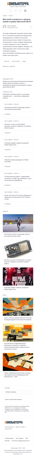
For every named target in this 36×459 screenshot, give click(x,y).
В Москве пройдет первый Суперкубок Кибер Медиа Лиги (16, 144)
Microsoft (6, 61)
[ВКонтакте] (6, 433)
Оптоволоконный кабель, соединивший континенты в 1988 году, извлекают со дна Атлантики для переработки (17, 178)
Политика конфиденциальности (21, 440)
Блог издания (19, 438)
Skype (24, 61)
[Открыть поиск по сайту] (20, 10)
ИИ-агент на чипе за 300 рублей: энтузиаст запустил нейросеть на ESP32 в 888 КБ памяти (17, 126)
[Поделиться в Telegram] (7, 69)
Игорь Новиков (11, 26)
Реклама (7, 440)
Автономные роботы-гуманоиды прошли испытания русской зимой (17, 108)
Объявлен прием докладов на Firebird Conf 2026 (16, 160)
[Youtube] (9, 433)
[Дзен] (16, 433)
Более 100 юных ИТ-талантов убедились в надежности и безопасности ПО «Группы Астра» (17, 197)
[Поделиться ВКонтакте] (4, 69)
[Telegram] (12, 433)
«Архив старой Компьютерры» (13, 399)
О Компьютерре (9, 438)
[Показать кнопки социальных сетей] (11, 10)
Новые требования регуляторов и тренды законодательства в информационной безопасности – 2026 (17, 374)
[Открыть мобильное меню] (25, 10)
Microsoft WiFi (16, 61)
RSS (27, 438)
